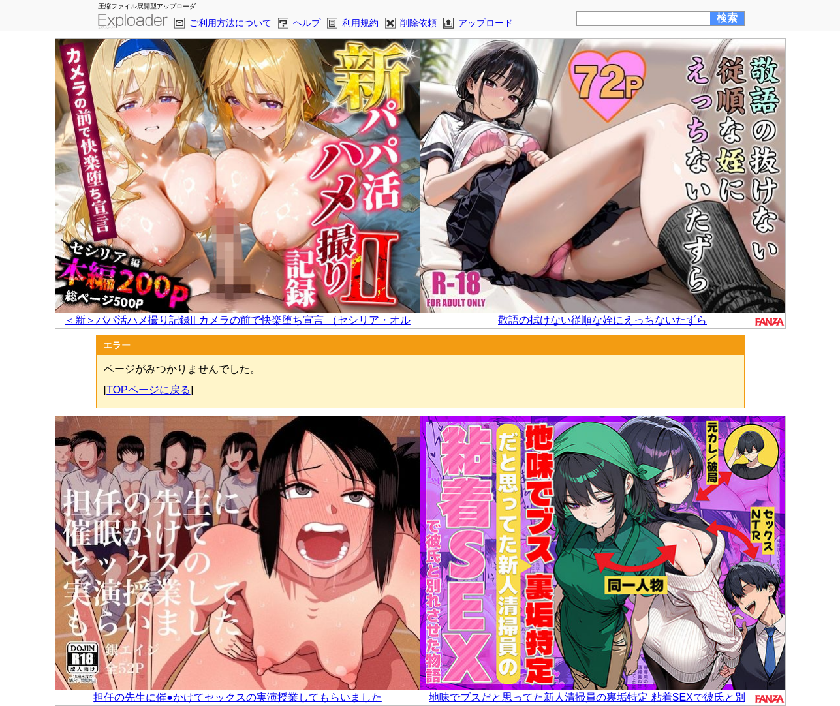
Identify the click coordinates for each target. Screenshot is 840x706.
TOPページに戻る (148, 389)
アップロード (485, 23)
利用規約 (360, 23)
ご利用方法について (230, 23)
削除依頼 (418, 23)
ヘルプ (306, 23)
